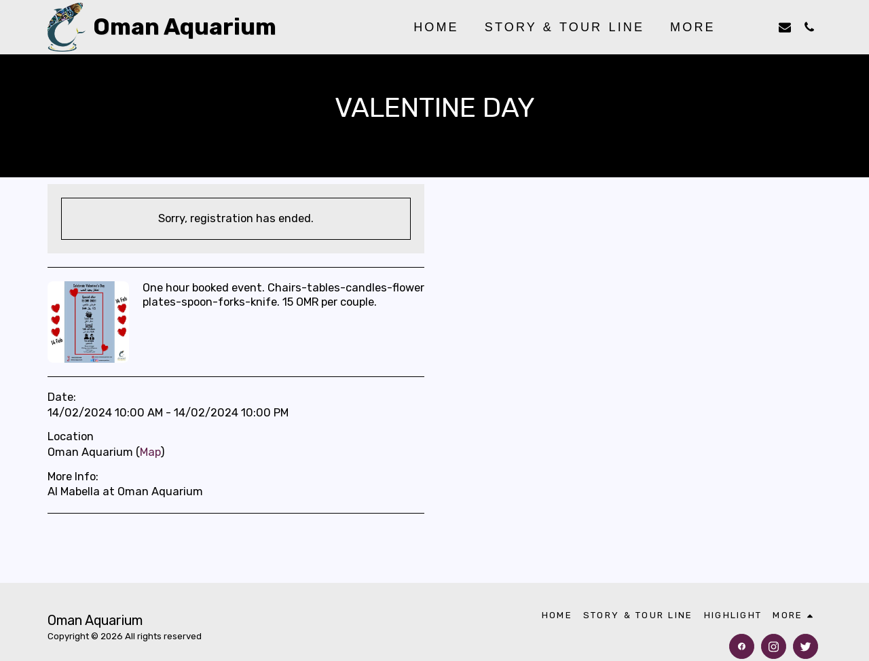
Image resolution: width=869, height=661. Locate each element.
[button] (760, 26)
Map (150, 452)
